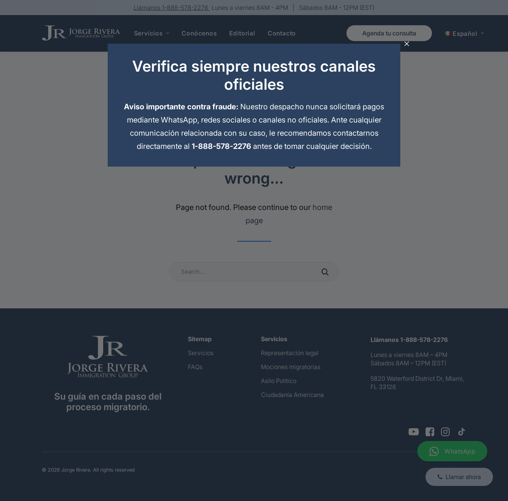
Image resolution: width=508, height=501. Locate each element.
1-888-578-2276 (221, 146)
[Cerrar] (406, 44)
